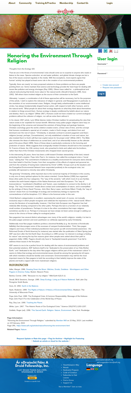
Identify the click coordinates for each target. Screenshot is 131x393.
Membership (66, 3)
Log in (101, 94)
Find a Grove (68, 380)
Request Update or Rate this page (31, 338)
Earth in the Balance (30, 286)
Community (25, 3)
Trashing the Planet (34, 303)
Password (102, 73)
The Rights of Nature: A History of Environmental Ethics (50, 290)
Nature (23, 329)
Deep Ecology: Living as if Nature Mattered (57, 280)
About (12, 3)
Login (110, 3)
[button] (10, 24)
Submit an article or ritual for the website (51, 341)
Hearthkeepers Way (71, 365)
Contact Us (82, 3)
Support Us (67, 383)
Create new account (111, 85)
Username (102, 64)
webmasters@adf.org (104, 360)
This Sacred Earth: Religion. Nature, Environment (51, 310)
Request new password (112, 87)
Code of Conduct (70, 373)
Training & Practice (45, 3)
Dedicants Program (71, 370)
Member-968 (61, 320)
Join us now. (77, 387)
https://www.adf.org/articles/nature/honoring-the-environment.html (43, 326)
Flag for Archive (55, 338)
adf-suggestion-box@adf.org (108, 362)
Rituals (66, 367)
